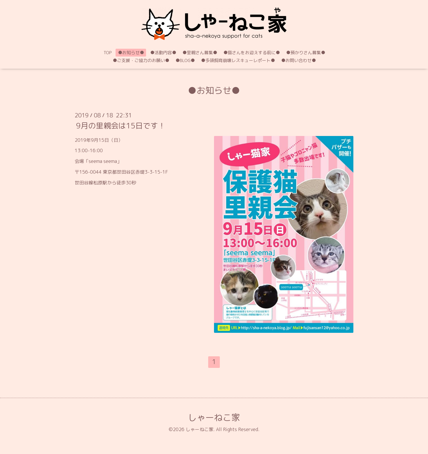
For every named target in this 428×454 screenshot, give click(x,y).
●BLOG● (185, 60)
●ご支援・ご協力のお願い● (141, 60)
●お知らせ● (131, 53)
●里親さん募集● (199, 53)
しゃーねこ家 (214, 417)
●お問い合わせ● (298, 60)
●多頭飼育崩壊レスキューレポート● (238, 60)
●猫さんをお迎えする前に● (251, 53)
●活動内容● (163, 53)
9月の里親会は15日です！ (121, 125)
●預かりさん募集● (305, 53)
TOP (108, 53)
